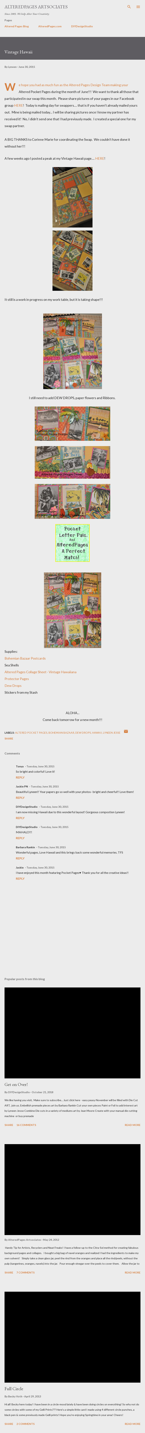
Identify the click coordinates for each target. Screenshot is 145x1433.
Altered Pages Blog (17, 26)
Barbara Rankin (25, 847)
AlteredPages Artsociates (36, 7)
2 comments (25, 1423)
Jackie (20, 867)
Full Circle (14, 1389)
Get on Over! (16, 1084)
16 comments (26, 1125)
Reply (20, 777)
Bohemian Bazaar (61, 732)
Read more (132, 1125)
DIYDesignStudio (82, 26)
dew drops (83, 732)
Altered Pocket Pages (31, 732)
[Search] (129, 7)
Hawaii (97, 732)
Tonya (20, 766)
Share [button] (9, 738)
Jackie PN (22, 786)
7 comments (25, 1272)
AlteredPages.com (50, 26)
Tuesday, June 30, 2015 (40, 766)
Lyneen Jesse (111, 732)
